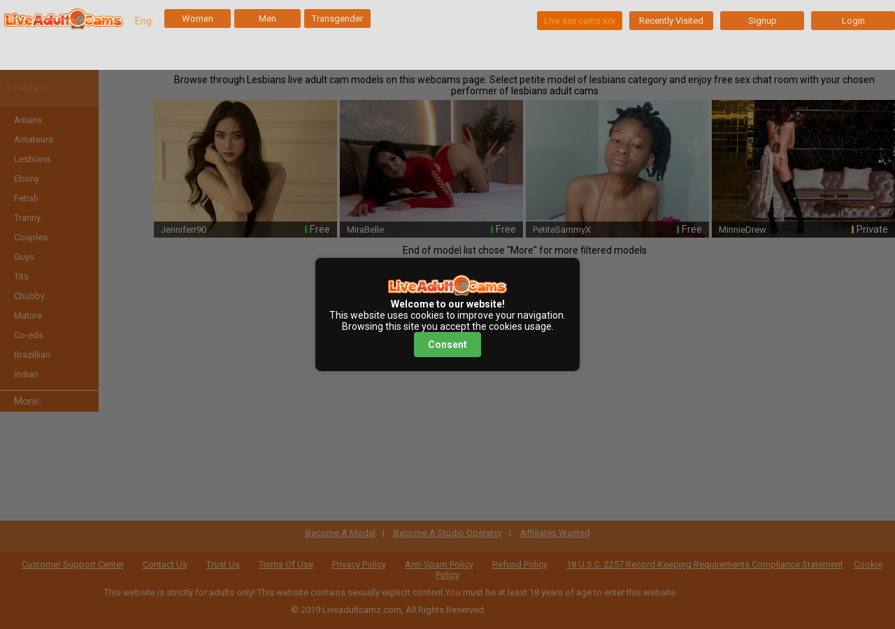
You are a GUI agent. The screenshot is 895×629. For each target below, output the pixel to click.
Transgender (337, 18)
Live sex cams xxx (579, 20)
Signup (762, 20)
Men (267, 18)
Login (853, 20)
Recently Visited (671, 20)
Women (197, 18)
